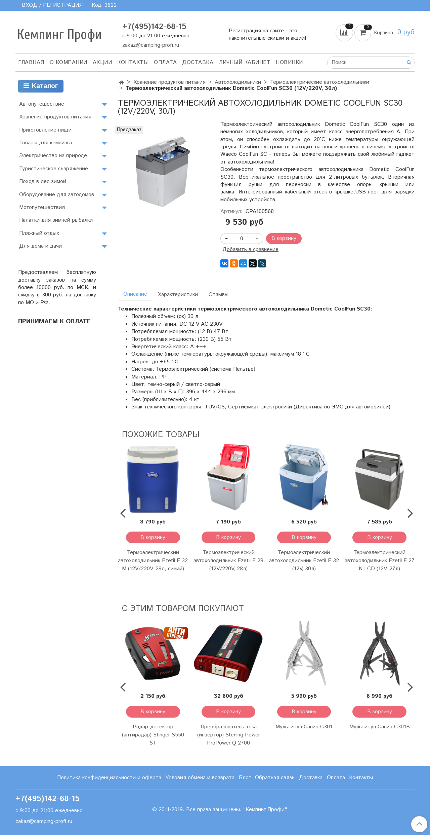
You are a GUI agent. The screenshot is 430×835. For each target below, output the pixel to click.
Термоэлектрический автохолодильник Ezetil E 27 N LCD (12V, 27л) (380, 561)
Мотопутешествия (42, 207)
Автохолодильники (238, 82)
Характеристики (178, 294)
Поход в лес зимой (42, 181)
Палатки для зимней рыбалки (56, 220)
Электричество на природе (53, 155)
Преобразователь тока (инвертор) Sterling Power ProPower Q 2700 (228, 735)
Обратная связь (275, 778)
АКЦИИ (102, 62)
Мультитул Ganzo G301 (303, 727)
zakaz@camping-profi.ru (150, 45)
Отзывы (218, 294)
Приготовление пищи (45, 130)
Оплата (165, 62)
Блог (245, 778)
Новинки (289, 62)
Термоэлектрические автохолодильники (319, 82)
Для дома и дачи (40, 246)
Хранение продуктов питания (169, 82)
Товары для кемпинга (45, 143)
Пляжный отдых (39, 233)
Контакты (132, 62)
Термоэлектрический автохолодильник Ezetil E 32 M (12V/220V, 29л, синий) (153, 561)
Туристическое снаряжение (53, 169)
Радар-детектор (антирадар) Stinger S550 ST (153, 735)
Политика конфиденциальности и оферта (109, 778)
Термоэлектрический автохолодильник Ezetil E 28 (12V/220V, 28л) (228, 561)
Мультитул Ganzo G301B (379, 727)
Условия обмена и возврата (199, 778)
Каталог (41, 86)
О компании (68, 62)
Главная (31, 62)
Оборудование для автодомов (56, 194)
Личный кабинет (244, 62)
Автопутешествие (41, 104)
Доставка (197, 62)
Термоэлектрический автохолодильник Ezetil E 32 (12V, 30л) (304, 561)
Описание (135, 294)
